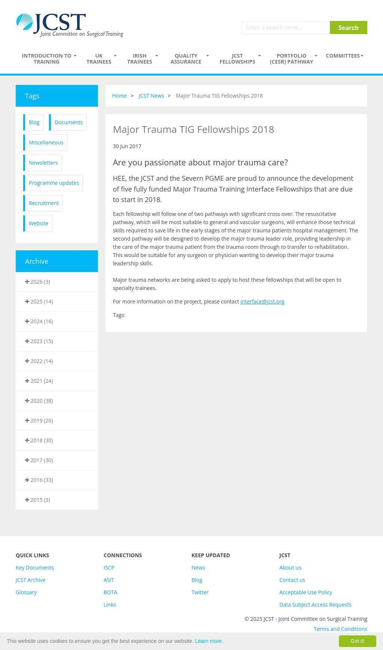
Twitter (200, 592)
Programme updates (54, 182)
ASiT (109, 579)
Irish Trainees (139, 58)
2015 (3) (37, 499)
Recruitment (44, 203)
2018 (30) (39, 440)
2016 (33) (39, 479)
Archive (36, 261)
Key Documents (35, 567)
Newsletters (43, 162)
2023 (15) (39, 341)
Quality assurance (186, 58)
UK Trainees (98, 58)
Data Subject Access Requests (315, 604)
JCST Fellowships (237, 58)
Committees (343, 55)
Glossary (26, 592)
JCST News (151, 95)
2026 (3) (37, 281)
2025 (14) (39, 301)
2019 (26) (39, 420)
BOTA (110, 592)
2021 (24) (39, 380)
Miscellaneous (46, 142)
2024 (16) (39, 321)
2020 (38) (39, 400)
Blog (34, 122)
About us (290, 567)
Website (38, 223)
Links (110, 604)
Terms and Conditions (340, 628)
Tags (32, 95)
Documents (69, 122)
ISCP (109, 567)
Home (119, 95)
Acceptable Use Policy (305, 592)
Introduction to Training (46, 58)
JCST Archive (31, 579)
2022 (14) (39, 360)
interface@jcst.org (262, 301)
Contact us (292, 579)
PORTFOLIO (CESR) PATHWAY (291, 58)
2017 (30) (39, 460)
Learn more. (209, 641)
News (198, 567)
